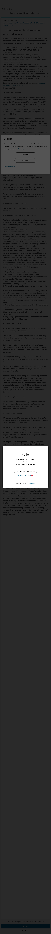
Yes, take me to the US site (25, 471)
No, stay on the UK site (25, 475)
